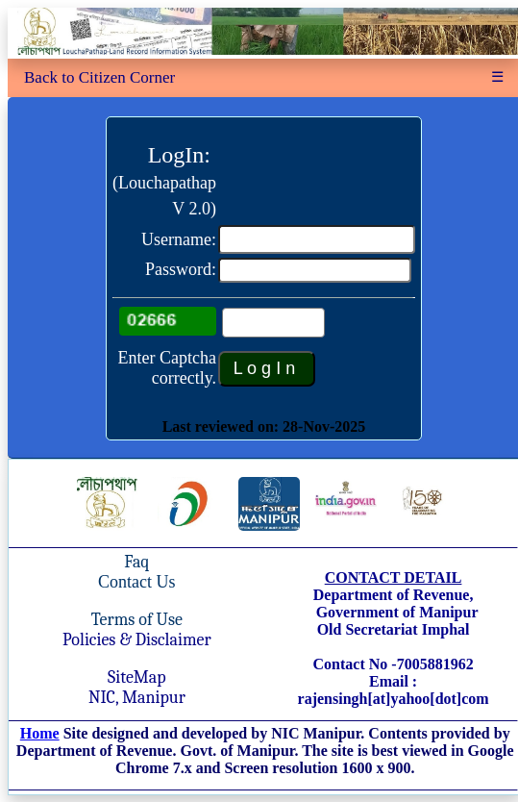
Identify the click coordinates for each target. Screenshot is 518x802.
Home (40, 733)
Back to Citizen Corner (99, 77)
